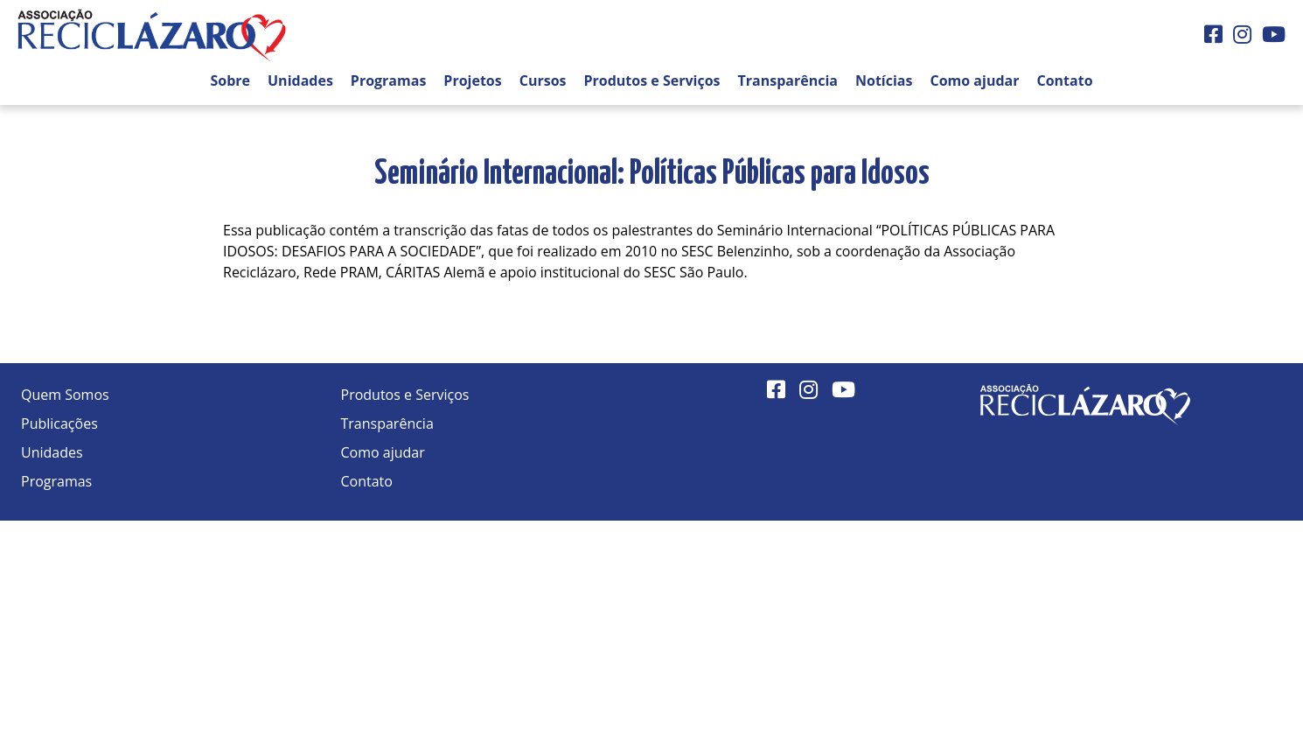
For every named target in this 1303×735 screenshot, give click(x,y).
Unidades (300, 80)
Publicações (59, 423)
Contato (1064, 80)
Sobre (230, 80)
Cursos (543, 80)
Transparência (788, 80)
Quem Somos (65, 394)
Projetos (472, 80)
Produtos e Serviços (652, 80)
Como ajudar (974, 80)
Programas (389, 80)
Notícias (883, 80)
